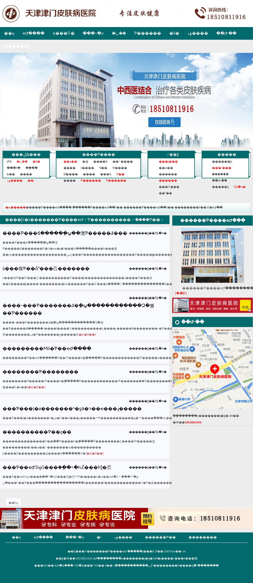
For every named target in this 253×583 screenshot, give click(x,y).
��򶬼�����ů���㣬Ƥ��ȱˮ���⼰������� (46, 268)
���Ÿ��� (169, 187)
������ (168, 174)
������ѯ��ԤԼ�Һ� (148, 233)
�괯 (85, 161)
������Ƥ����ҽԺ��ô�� (97, 207)
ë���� (87, 168)
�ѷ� (174, 33)
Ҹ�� (103, 168)
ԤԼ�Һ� (240, 187)
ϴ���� (71, 174)
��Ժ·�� (226, 33)
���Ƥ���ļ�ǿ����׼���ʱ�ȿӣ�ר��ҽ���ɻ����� (72, 408)
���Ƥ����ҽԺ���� (52, 207)
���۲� (13, 168)
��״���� (123, 161)
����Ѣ (100, 161)
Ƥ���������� (109, 220)
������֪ (220, 174)
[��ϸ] (181, 293)
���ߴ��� (221, 168)
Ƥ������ (147, 33)
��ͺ (31, 180)
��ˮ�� (165, 193)
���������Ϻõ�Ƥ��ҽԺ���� (47, 348)
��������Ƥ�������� (40, 371)
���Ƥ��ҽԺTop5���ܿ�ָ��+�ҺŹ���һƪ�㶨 (57, 467)
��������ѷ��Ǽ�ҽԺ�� (199, 207)
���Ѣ (105, 174)
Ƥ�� (120, 174)
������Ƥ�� (160, 537)
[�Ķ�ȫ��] (87, 334)
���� (26, 174)
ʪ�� (11, 174)
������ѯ (17, 46)
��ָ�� (32, 168)
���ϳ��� (168, 161)
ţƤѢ (9, 161)
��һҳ (13, 503)
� (99, 537)
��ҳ (9, 33)
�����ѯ (220, 187)
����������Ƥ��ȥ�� (37, 432)
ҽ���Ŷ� (64, 33)
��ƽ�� (70, 161)
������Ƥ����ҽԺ (58, 220)
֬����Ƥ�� (147, 220)
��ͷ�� (166, 168)
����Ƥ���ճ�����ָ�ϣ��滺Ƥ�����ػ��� (65, 233)
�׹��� (70, 180)
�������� (202, 537)
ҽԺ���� (34, 33)
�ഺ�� (119, 33)
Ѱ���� (119, 168)
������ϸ (222, 161)
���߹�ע (93, 33)
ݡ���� (197, 33)
